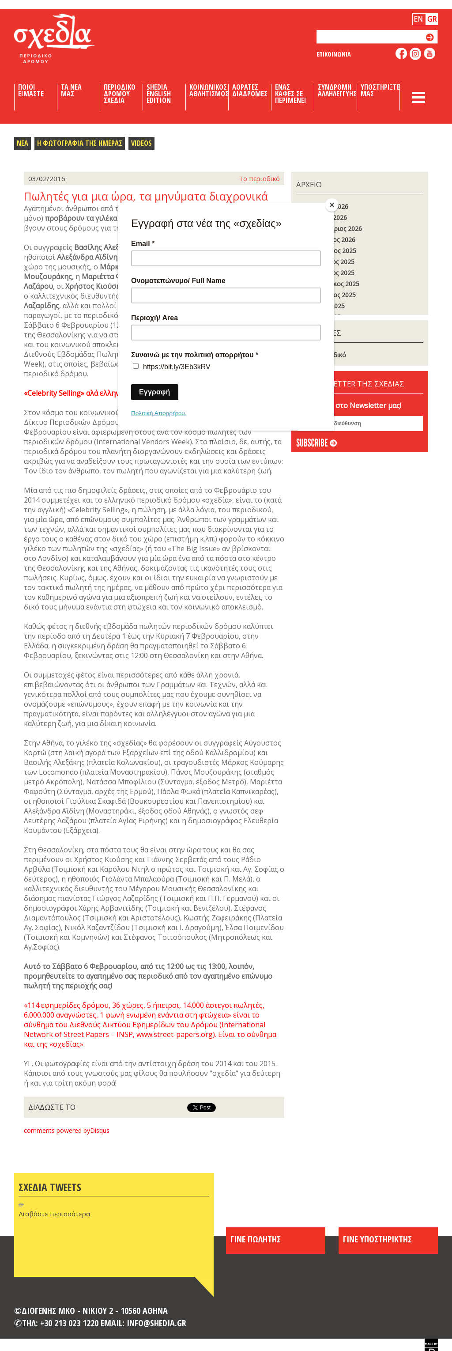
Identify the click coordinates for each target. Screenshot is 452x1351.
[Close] (332, 205)
